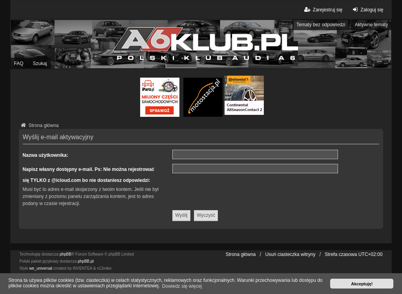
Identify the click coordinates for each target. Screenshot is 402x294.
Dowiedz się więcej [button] (182, 286)
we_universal (40, 268)
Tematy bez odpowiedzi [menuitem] (320, 24)
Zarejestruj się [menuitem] (323, 10)
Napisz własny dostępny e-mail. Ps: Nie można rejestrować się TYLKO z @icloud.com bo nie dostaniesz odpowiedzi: (88, 175)
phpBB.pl (86, 261)
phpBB (65, 254)
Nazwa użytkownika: (45, 155)
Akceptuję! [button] (362, 283)
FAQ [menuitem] (19, 63)
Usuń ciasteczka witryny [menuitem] (290, 254)
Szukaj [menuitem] (40, 63)
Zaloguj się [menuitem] (367, 10)
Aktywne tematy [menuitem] (371, 24)
